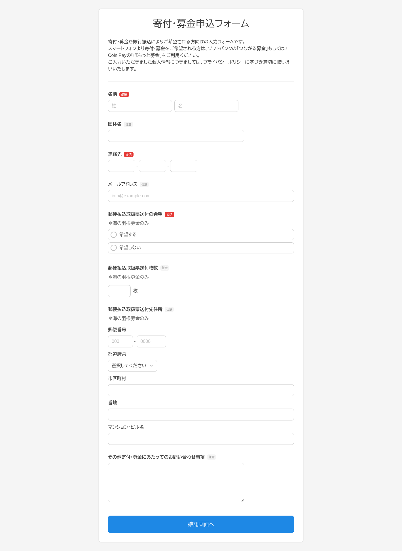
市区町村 (117, 378)
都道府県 (117, 354)
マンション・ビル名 (126, 427)
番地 (112, 402)
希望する (124, 235)
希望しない (126, 248)
